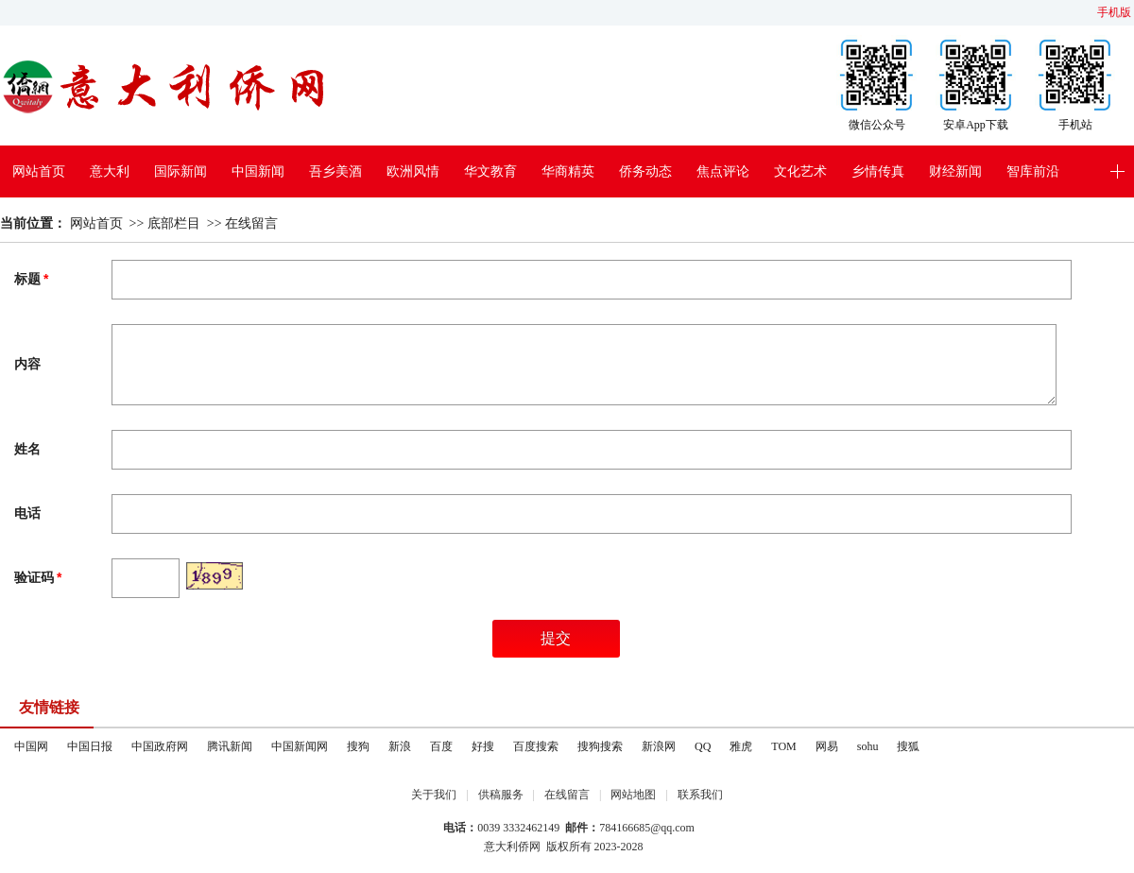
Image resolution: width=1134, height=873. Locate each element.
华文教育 (490, 171)
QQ (703, 746)
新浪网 (659, 746)
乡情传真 (877, 171)
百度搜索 (535, 746)
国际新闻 (180, 171)
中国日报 (89, 746)
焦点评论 (722, 171)
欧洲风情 (413, 171)
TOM (783, 746)
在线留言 (251, 223)
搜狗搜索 (600, 746)
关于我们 (433, 794)
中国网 (31, 746)
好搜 (483, 746)
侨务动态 (645, 171)
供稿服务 (501, 794)
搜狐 (908, 746)
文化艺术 (800, 171)
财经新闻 (955, 171)
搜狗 (358, 746)
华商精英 (567, 171)
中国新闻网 (299, 746)
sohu (868, 746)
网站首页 (38, 171)
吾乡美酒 (335, 171)
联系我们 (700, 794)
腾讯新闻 (229, 746)
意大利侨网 (512, 846)
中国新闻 (258, 171)
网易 (827, 746)
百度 (441, 746)
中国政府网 (159, 746)
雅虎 (741, 746)
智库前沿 (1032, 171)
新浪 (399, 746)
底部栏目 (173, 223)
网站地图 (633, 794)
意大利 (109, 171)
